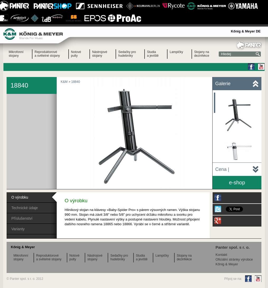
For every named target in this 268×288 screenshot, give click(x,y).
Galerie (223, 83)
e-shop (237, 182)
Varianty (18, 229)
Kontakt (221, 255)
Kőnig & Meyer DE (246, 31)
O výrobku (19, 197)
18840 (75, 82)
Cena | (222, 169)
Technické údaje (24, 208)
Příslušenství (21, 218)
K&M (64, 82)
